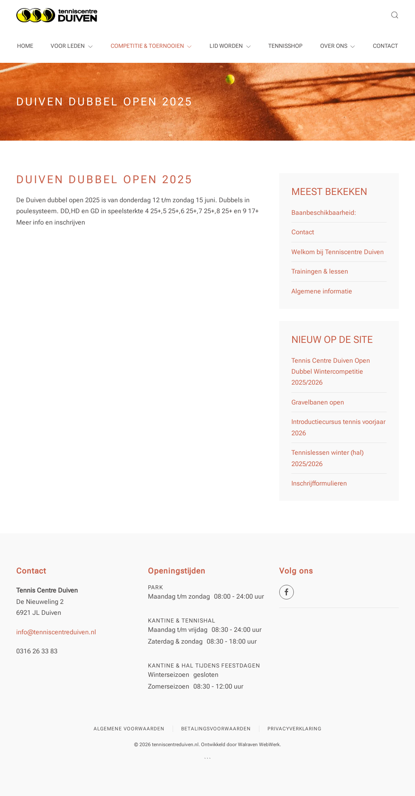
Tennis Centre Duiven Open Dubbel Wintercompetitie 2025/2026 (330, 372)
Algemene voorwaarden (129, 729)
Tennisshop (285, 46)
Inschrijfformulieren (319, 483)
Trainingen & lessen (319, 271)
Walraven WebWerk (259, 744)
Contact (385, 46)
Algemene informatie (321, 291)
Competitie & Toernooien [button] (151, 46)
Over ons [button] (337, 46)
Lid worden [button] (230, 46)
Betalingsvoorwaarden (216, 729)
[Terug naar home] (56, 15)
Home (25, 46)
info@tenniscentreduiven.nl (56, 632)
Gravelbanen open (317, 402)
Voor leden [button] (72, 46)
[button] (395, 15)
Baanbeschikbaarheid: (323, 212)
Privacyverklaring (294, 729)
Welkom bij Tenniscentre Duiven (337, 252)
